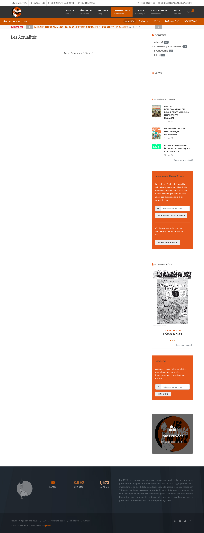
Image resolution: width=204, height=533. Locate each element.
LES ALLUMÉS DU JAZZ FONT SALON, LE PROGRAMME (174, 131)
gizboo (48, 525)
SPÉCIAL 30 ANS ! (172, 332)
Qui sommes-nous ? (29, 520)
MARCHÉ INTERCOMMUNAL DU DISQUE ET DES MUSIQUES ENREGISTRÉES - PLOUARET (176, 112)
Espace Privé (20, 3)
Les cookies (74, 520)
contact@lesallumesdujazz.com (174, 3)
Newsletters (37, 3)
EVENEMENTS (163, 50)
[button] (170, 340)
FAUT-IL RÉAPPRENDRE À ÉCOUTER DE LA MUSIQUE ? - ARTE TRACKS (177, 148)
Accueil (14, 520)
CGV (45, 520)
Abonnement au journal (61, 3)
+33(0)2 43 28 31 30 (146, 3)
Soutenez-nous (86, 3)
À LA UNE (161, 42)
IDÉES (159, 55)
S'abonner (171, 216)
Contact (86, 520)
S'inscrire (163, 394)
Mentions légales (58, 520)
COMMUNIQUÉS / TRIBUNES (170, 46)
